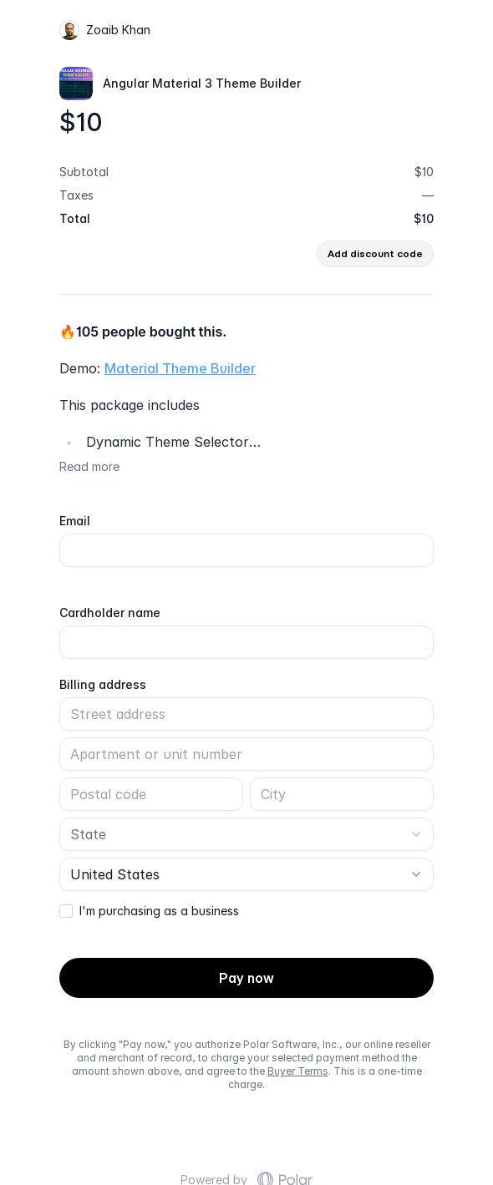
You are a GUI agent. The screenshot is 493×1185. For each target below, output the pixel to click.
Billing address (102, 685)
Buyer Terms (297, 1071)
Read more (89, 466)
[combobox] (246, 834)
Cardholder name (109, 613)
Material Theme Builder (180, 368)
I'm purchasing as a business (159, 911)
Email (74, 521)
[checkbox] (66, 911)
